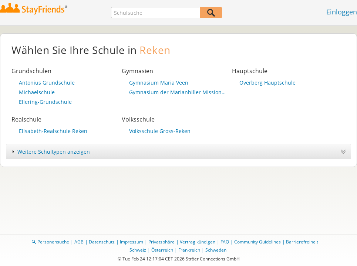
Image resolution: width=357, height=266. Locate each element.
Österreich (162, 250)
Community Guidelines (257, 242)
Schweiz (137, 250)
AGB (79, 242)
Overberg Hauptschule (267, 82)
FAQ (224, 242)
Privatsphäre (161, 242)
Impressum (131, 242)
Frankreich (189, 250)
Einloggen (341, 11)
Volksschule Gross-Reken (160, 130)
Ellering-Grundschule (45, 101)
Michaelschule (37, 92)
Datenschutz (102, 242)
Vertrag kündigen (197, 242)
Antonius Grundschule (47, 82)
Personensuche (53, 242)
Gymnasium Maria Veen (158, 82)
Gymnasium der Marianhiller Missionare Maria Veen (178, 92)
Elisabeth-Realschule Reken (53, 130)
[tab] (178, 151)
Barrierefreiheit (302, 242)
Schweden (215, 250)
